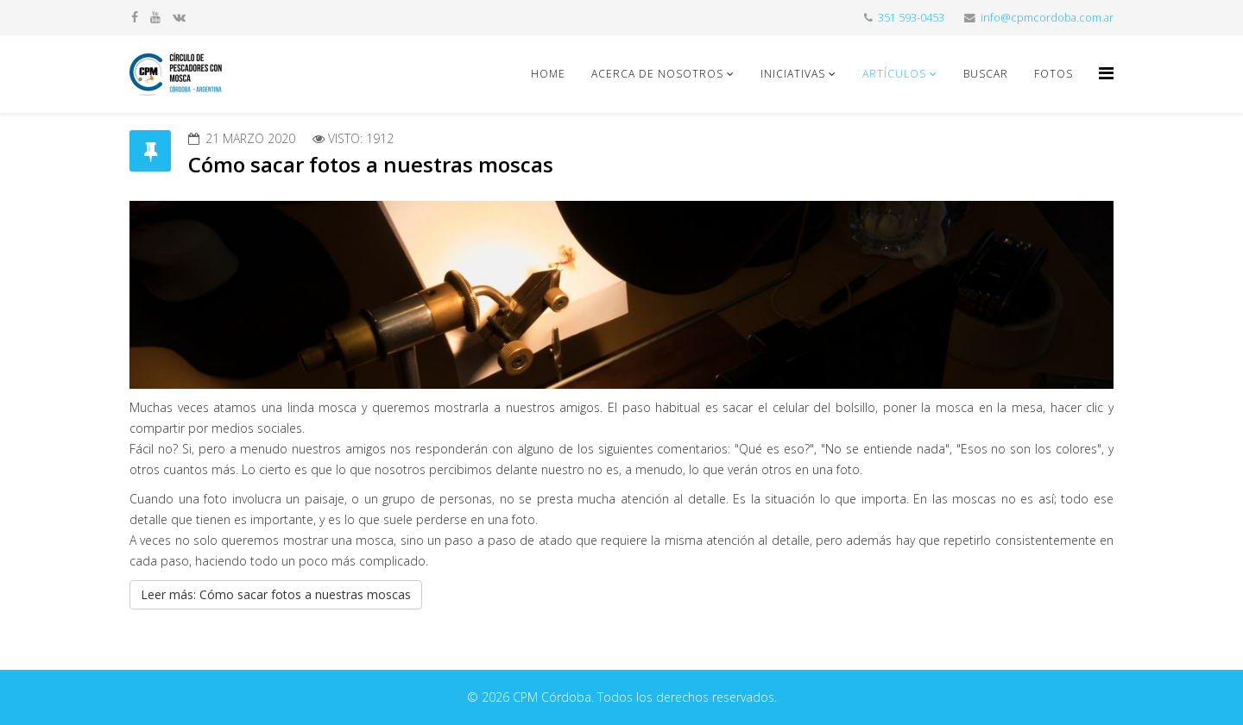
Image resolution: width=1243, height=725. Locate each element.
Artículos (894, 73)
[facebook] (134, 17)
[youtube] (155, 17)
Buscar (985, 73)
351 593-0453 (911, 17)
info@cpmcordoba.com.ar (1047, 17)
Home (548, 73)
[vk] (179, 17)
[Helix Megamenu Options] (1106, 72)
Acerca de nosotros (657, 73)
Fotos (1053, 73)
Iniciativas (792, 73)
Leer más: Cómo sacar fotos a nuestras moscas (276, 594)
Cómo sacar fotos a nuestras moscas (370, 164)
